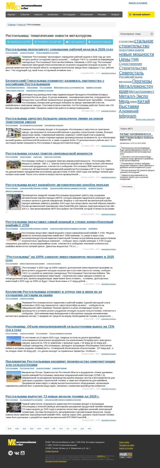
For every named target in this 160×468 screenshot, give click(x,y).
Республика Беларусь (15, 87)
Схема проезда (51, 451)
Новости (39, 14)
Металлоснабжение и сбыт (28, 6)
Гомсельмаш (32, 87)
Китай (143, 101)
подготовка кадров (131, 50)
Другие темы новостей (145, 119)
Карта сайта (124, 442)
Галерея (116, 14)
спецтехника (25, 157)
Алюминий (129, 111)
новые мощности (136, 54)
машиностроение (93, 87)
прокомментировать (108, 73)
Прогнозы (142, 81)
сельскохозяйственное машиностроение (68, 188)
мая (31, 428)
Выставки (129, 106)
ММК (133, 101)
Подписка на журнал (100, 42)
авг (54, 428)
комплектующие (95, 188)
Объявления (87, 14)
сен (61, 428)
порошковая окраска (54, 125)
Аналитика (54, 14)
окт (67, 428)
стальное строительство (136, 43)
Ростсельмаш (12, 53)
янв (89, 428)
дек (82, 428)
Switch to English (138, 3)
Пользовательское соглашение (56, 461)
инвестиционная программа (32, 263)
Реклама (103, 14)
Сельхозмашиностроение (47, 53)
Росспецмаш (41, 333)
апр (24, 428)
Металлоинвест (141, 91)
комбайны (92, 228)
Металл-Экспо (133, 96)
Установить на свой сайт (48, 42)
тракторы (37, 157)
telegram (127, 115)
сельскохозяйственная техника (34, 188)
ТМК (135, 59)
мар (17, 428)
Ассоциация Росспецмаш (31, 125)
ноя (75, 428)
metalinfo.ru (101, 456)
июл (47, 428)
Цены (124, 59)
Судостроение (130, 64)
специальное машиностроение (39, 90)
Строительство (133, 68)
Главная (12, 24)
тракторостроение (52, 157)
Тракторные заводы (15, 90)
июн (39, 428)
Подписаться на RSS (19, 42)
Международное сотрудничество (69, 87)
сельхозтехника (27, 53)
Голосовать (127, 186)
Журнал (12, 14)
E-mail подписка (75, 42)
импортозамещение (14, 191)
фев (10, 428)
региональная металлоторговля (135, 136)
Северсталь (131, 72)
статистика (126, 41)
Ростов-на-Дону (27, 368)
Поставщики (70, 14)
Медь (124, 101)
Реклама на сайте (126, 445)
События (25, 14)
